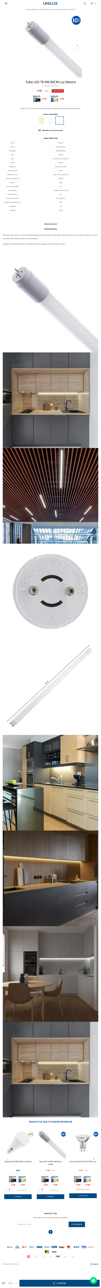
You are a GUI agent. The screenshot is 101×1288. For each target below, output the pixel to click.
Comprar (61, 1283)
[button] (77, 45)
